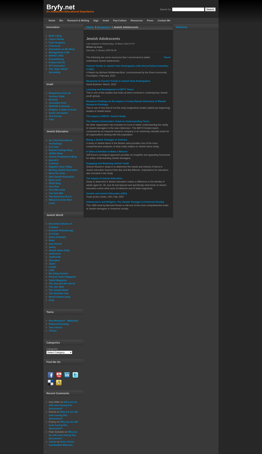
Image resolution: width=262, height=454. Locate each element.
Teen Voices (55, 327)
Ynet (51, 119)
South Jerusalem (58, 113)
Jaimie (52, 441)
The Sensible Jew (58, 293)
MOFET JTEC (56, 55)
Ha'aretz (53, 99)
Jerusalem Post (57, 103)
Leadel (52, 267)
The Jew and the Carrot (62, 283)
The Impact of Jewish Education (104, 178)
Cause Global (56, 39)
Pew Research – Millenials (63, 320)
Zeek (51, 300)
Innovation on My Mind (61, 49)
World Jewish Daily (59, 296)
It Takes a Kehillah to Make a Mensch (107, 151)
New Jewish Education (61, 176)
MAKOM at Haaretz (59, 106)
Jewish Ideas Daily (59, 250)
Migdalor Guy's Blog (60, 166)
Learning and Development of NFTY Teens (110, 89)
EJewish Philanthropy (61, 230)
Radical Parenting (59, 324)
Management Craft (59, 52)
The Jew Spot (56, 286)
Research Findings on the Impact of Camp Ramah (114, 101)
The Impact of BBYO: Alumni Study (106, 116)
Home (90, 27)
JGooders (54, 260)
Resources (103, 27)
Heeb (52, 240)
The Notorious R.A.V (60, 196)
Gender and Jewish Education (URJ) (106, 193)
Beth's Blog (55, 35)
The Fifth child (57, 189)
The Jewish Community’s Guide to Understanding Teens (117, 121)
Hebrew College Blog (60, 150)
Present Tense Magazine (62, 276)
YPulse (53, 330)
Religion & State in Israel (62, 109)
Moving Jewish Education (63, 170)
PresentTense (56, 59)
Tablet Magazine (58, 280)
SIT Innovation (57, 65)
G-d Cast (54, 146)
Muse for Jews (57, 173)
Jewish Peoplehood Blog (63, 156)
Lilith (51, 270)
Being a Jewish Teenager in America (106, 139)
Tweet (167, 57)
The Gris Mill (56, 193)
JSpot (52, 263)
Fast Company (57, 42)
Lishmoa (53, 163)
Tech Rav (54, 186)
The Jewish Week (58, 290)
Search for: (166, 9)
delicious (181, 27)
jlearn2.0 (53, 160)
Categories (52, 349)
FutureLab (54, 45)
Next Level (55, 180)
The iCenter (55, 116)
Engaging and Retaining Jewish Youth (107, 163)
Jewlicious (55, 253)
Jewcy (52, 247)
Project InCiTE (57, 62)
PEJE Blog (55, 183)
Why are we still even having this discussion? (63, 405)
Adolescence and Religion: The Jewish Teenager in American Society (125, 201)
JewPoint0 (54, 257)
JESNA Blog (55, 153)
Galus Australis (57, 237)
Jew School (55, 243)
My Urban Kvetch (58, 273)
